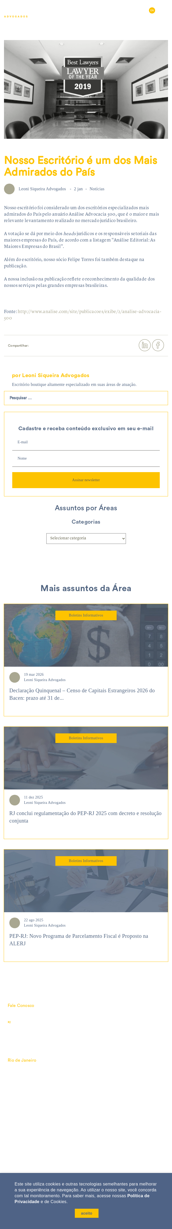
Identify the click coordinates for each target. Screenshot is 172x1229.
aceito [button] (86, 1213)
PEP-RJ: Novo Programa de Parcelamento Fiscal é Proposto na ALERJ (78, 940)
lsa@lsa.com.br (22, 1016)
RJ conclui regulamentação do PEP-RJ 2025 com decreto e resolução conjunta (85, 817)
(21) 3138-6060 (30, 1022)
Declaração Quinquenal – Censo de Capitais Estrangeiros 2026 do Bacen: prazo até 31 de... (82, 694)
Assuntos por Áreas (86, 508)
